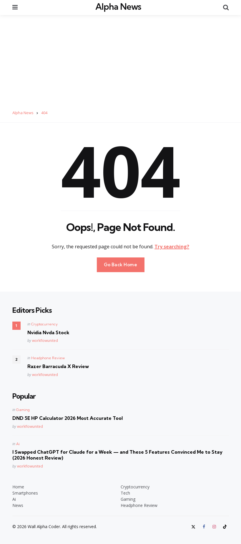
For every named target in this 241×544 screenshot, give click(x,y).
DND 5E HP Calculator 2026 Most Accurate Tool (67, 417)
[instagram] (214, 526)
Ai (18, 443)
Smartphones (25, 492)
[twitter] (193, 526)
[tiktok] (225, 526)
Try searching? (171, 245)
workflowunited (45, 339)
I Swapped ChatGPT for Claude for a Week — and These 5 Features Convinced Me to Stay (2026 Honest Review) (117, 454)
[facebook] (204, 526)
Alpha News (118, 6)
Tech (125, 492)
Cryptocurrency (44, 323)
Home (18, 486)
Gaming (23, 409)
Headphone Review (48, 357)
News (17, 505)
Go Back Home (120, 264)
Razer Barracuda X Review (58, 366)
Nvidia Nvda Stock (48, 332)
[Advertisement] (120, 58)
